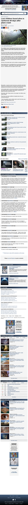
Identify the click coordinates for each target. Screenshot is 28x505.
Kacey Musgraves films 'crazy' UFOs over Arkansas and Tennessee (16, 373)
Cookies (16, 503)
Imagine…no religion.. (6, 294)
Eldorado (9, 214)
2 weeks (11, 337)
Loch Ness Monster (12, 390)
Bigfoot (9, 392)
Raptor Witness (10, 200)
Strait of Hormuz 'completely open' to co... (9, 310)
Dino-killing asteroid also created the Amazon (16, 137)
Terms (6, 503)
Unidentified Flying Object (13, 387)
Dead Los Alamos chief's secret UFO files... (9, 298)
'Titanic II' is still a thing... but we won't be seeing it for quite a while (17, 435)
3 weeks (17, 337)
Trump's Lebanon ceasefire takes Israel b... (9, 313)
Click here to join (10, 317)
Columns (22, 3)
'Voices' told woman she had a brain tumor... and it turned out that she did (17, 415)
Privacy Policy (11, 503)
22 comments (10, 25)
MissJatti (9, 225)
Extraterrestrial (11, 389)
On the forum (4, 287)
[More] (15, 211)
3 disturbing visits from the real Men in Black (6, 170)
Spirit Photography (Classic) (13, 391)
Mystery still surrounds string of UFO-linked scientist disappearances (16, 347)
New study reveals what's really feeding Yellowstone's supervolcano (16, 353)
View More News (14, 378)
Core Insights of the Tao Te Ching (8, 290)
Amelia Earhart (11, 394)
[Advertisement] (14, 76)
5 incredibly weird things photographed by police (18, 170)
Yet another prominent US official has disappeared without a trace (17, 340)
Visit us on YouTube (22, 158)
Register (13, 258)
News (8, 3)
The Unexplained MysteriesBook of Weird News (15, 267)
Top (10, 495)
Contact (21, 503)
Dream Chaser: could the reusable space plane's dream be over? (17, 422)
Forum (11, 3)
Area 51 (9, 395)
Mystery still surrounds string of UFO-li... (9, 297)
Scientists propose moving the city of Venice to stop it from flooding (17, 409)
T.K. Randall (4, 24)
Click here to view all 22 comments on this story (14, 253)
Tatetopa (9, 241)
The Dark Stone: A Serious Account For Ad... (10, 306)
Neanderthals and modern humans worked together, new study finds (17, 366)
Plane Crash (11, 104)
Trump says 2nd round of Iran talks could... (9, 311)
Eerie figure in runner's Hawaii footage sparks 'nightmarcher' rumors (15, 123)
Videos (15, 3)
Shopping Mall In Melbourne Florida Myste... (10, 307)
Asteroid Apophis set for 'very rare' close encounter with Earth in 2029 (17, 402)
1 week (4, 337)
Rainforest (6, 104)
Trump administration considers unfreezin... (9, 312)
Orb (8, 385)
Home (5, 3)
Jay (4, 46)
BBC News (6, 102)
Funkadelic (9, 230)
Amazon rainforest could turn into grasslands (16, 141)
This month (14, 382)
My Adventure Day (5, 303)
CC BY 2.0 (7, 46)
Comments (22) (12, 102)
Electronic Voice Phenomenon (14, 384)
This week (5, 382)
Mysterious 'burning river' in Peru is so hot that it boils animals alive (16, 118)
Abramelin (9, 176)
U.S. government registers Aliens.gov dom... (10, 300)
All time (22, 382)
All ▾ (5, 13)
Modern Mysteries (4, 16)
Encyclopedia (18, 497)
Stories (18, 3)
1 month (24, 337)
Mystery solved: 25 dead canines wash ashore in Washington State (17, 360)
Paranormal (10, 386)
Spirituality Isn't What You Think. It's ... (8, 293)
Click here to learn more (13, 273)
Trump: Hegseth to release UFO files (8, 299)
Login (9, 258)
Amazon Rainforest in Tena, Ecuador (10, 45)
